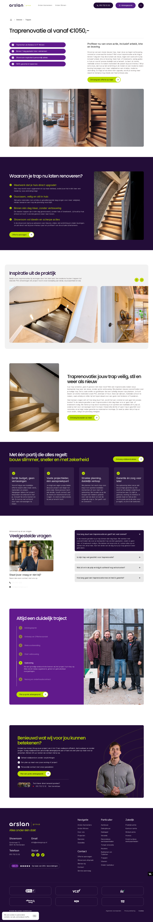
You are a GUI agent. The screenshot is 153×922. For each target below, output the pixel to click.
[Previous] (137, 280)
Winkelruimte (130, 832)
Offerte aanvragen (85, 857)
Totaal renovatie (107, 845)
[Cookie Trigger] (141, 911)
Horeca (128, 836)
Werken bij (82, 864)
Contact (81, 867)
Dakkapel (104, 832)
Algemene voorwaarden (113, 911)
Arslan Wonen (83, 828)
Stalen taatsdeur (107, 865)
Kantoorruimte (131, 828)
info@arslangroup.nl (20, 587)
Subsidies (81, 843)
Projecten (81, 836)
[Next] (142, 280)
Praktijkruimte (130, 825)
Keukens (104, 848)
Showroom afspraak (85, 860)
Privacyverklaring (129, 911)
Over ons (81, 832)
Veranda (104, 836)
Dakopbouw (105, 828)
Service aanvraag (84, 871)
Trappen (104, 858)
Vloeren (104, 861)
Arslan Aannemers (85, 825)
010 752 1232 (17, 583)
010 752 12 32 (41, 786)
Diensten (81, 839)
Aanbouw (104, 825)
